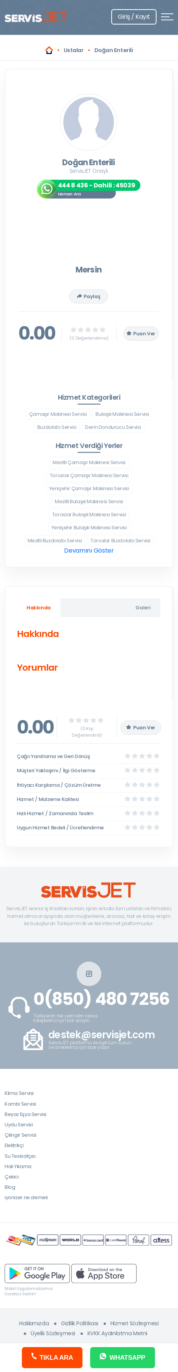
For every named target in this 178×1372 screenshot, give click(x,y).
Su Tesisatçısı (20, 1156)
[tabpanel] (88, 652)
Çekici (12, 1176)
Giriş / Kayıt (134, 16)
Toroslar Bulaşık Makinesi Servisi (89, 514)
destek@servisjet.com (101, 1035)
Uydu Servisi (19, 1124)
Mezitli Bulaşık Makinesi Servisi (89, 501)
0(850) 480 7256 (101, 999)
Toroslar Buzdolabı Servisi (120, 540)
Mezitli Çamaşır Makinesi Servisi (89, 462)
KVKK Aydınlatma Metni (117, 1333)
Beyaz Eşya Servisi (25, 1114)
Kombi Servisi (20, 1104)
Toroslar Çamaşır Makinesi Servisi (89, 475)
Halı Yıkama (18, 1166)
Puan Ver (141, 333)
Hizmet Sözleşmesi (134, 1323)
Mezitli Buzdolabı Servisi (55, 540)
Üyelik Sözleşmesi (53, 1333)
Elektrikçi (14, 1145)
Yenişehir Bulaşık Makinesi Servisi (89, 527)
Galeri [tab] (143, 607)
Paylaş (88, 296)
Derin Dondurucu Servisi (113, 427)
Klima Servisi (19, 1093)
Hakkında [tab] (38, 607)
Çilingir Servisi (20, 1135)
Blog (10, 1187)
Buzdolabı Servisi (56, 427)
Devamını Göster (89, 550)
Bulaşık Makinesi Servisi (122, 414)
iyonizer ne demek (26, 1197)
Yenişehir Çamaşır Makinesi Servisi (89, 488)
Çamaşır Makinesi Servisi (58, 414)
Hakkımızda (34, 1323)
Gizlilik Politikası (79, 1323)
